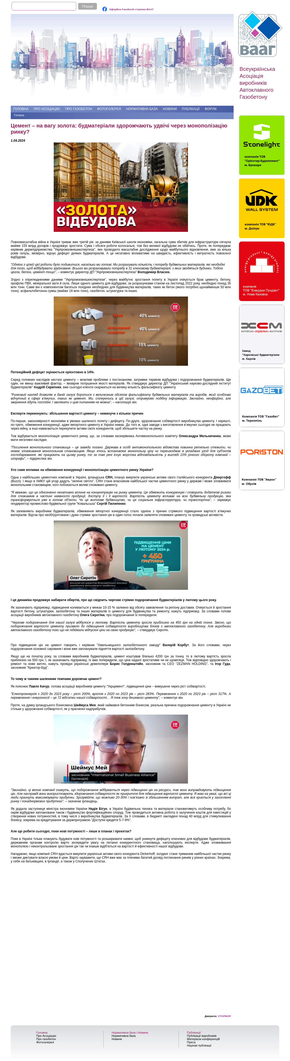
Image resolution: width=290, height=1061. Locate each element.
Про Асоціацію (47, 109)
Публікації (191, 109)
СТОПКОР (224, 1016)
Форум (210, 109)
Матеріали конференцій (203, 1039)
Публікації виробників (201, 1035)
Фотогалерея (109, 109)
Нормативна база (142, 109)
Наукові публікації (199, 1045)
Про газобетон (78, 109)
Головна (20, 109)
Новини (170, 109)
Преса (191, 1042)
